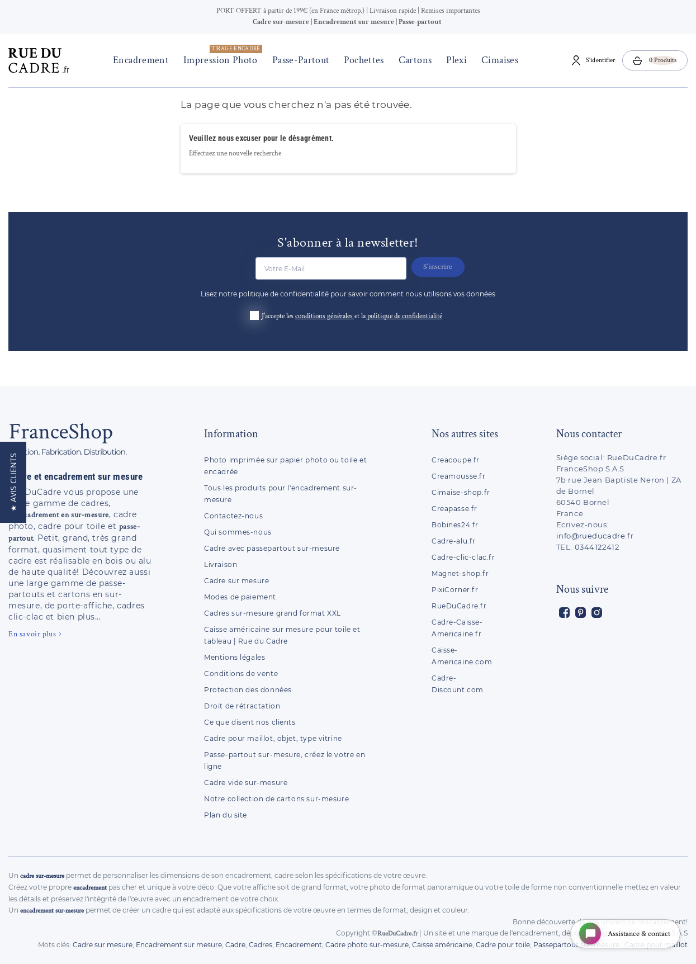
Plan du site (225, 815)
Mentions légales (234, 657)
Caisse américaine (442, 945)
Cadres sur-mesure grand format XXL (272, 613)
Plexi (454, 60)
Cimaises (497, 60)
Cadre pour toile (503, 945)
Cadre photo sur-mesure (367, 945)
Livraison (220, 564)
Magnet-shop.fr (460, 573)
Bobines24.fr (455, 525)
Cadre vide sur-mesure (245, 782)
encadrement (90, 887)
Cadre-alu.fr (454, 541)
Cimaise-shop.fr (461, 492)
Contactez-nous (233, 516)
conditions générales (324, 316)
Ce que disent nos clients (250, 722)
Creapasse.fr (454, 508)
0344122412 (597, 546)
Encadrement (139, 60)
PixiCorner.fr (455, 589)
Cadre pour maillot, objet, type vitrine (273, 738)
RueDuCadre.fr (459, 606)
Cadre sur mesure (236, 580)
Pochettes (361, 60)
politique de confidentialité (404, 316)
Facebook (564, 612)
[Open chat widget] (623, 932)
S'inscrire (441, 267)
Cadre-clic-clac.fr (463, 557)
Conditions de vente (241, 673)
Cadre (235, 945)
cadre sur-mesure (42, 876)
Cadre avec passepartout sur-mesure (272, 548)
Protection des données (248, 690)
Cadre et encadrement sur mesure (75, 476)
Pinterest (580, 612)
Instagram (596, 612)
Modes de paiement (240, 597)
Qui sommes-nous (238, 532)
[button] (13, 482)
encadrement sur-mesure (52, 910)
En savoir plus (32, 634)
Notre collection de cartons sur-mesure (276, 799)
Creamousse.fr (459, 476)
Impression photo (220, 56)
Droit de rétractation (242, 706)
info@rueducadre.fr (595, 535)
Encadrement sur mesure (179, 945)
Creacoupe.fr (457, 460)
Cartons (412, 60)
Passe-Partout (298, 60)
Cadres (260, 945)
